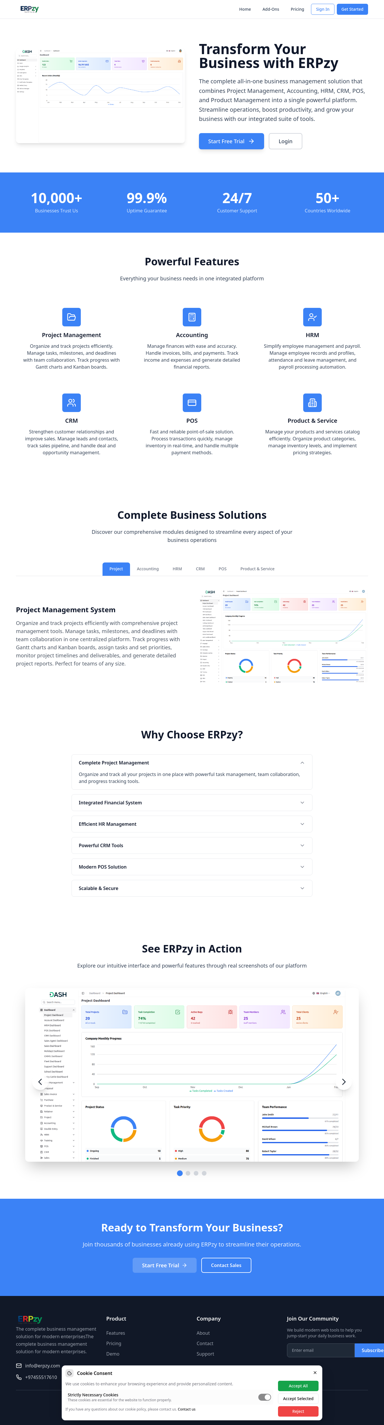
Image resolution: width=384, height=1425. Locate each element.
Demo (112, 1354)
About (203, 1333)
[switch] (264, 1397)
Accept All (298, 1386)
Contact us (186, 1409)
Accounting (148, 568)
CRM (200, 568)
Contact (205, 1343)
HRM (177, 568)
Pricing (297, 9)
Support (205, 1354)
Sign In (322, 9)
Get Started (352, 9)
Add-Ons (270, 9)
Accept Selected (298, 1398)
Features (115, 1333)
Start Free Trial (231, 141)
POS (222, 568)
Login (285, 141)
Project (116, 568)
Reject (298, 1411)
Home (245, 9)
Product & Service (257, 568)
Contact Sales (226, 1265)
